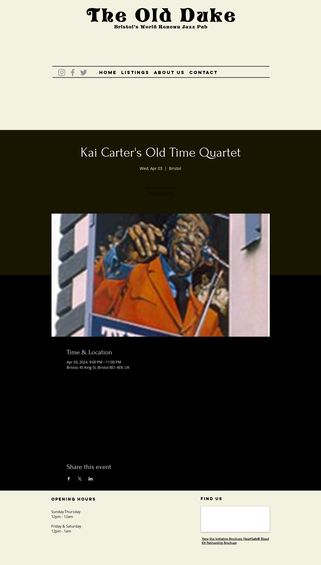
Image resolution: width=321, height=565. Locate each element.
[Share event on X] (80, 478)
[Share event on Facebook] (69, 478)
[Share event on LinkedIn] (90, 478)
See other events (160, 193)
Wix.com (111, 548)
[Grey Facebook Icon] (72, 72)
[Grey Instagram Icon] (61, 72)
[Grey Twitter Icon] (83, 72)
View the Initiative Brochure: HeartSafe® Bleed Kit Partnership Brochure (235, 541)
